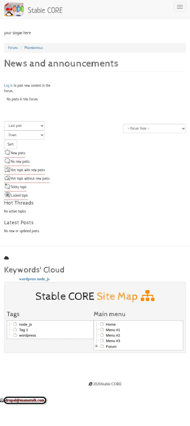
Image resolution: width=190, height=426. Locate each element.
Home (111, 324)
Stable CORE (45, 9)
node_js (43, 279)
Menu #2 (113, 335)
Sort (11, 144)
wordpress (27, 279)
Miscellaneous (33, 47)
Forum (111, 347)
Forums (13, 47)
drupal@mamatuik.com (25, 400)
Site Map (125, 296)
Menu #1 (113, 330)
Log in (8, 85)
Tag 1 (23, 330)
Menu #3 (113, 341)
